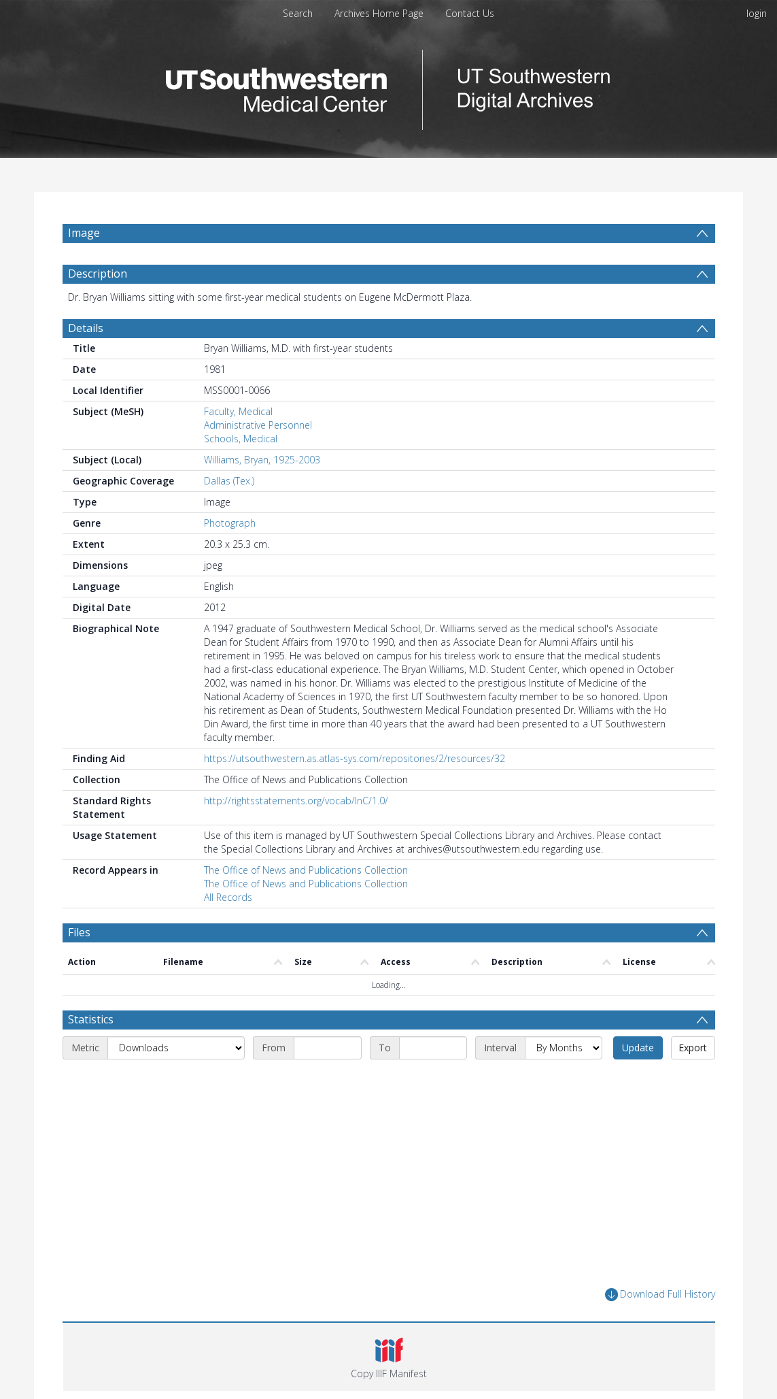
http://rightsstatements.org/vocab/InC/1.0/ (296, 800)
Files (79, 932)
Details (85, 327)
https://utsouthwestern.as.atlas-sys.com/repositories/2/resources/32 (354, 758)
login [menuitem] (756, 13)
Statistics (91, 1019)
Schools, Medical (240, 438)
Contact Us (469, 13)
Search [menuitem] (298, 13)
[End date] (433, 1047)
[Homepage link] (389, 86)
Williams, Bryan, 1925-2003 (262, 459)
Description (97, 273)
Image (84, 232)
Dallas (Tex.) (229, 480)
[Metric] (176, 1047)
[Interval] (563, 1047)
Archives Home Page (379, 13)
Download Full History (660, 1294)
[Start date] (328, 1047)
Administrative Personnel (258, 424)
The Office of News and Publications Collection (306, 869)
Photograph (230, 522)
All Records (228, 897)
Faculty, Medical (238, 411)
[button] (389, 1357)
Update (638, 1047)
